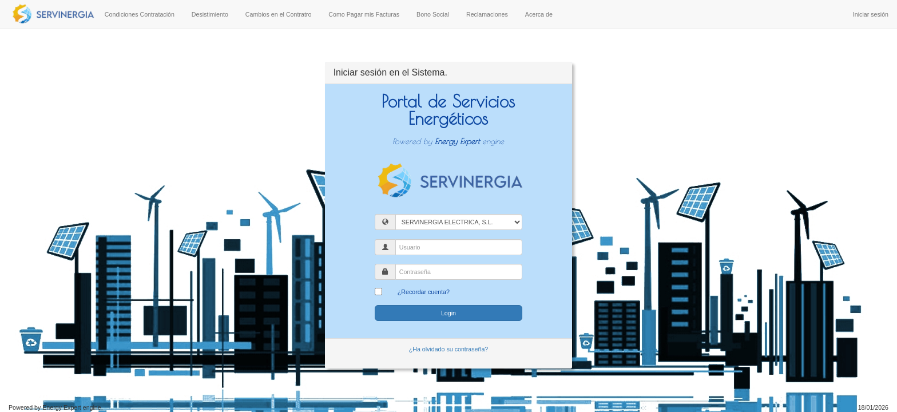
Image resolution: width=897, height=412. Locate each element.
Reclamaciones (487, 14)
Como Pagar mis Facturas (363, 14)
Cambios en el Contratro (278, 14)
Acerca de (539, 14)
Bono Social (432, 14)
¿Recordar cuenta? (424, 291)
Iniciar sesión (870, 14)
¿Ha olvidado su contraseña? (449, 349)
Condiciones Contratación (139, 14)
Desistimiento (210, 14)
